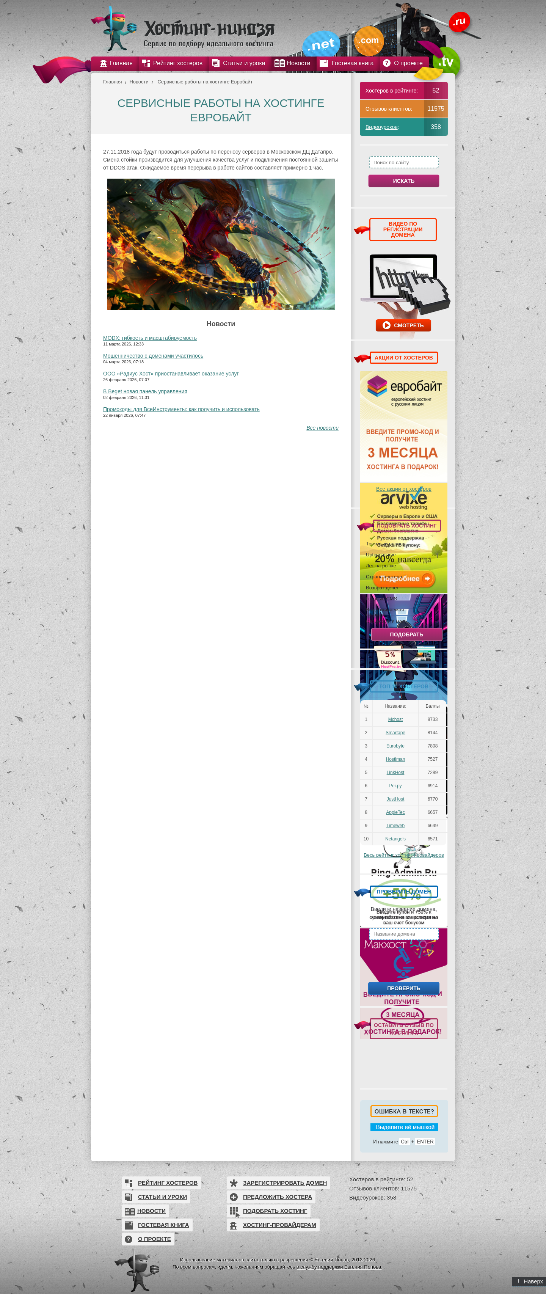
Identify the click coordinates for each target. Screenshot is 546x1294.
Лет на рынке (381, 565)
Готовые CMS (381, 598)
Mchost (395, 719)
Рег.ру (395, 785)
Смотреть (409, 325)
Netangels (395, 839)
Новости (138, 82)
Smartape (395, 732)
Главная (112, 82)
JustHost (396, 799)
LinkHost (396, 772)
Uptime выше (381, 554)
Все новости (322, 428)
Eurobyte (395, 746)
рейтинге (405, 91)
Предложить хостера (277, 1196)
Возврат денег (382, 587)
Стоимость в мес (385, 621)
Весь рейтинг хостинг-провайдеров (404, 855)
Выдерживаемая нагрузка (385, 612)
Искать (404, 181)
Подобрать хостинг (275, 1211)
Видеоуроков (382, 127)
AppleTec (395, 812)
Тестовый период (385, 543)
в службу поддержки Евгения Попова (339, 1267)
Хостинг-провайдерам (279, 1225)
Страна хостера (384, 576)
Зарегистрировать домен (285, 1182)
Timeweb (395, 825)
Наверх (530, 1281)
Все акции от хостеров (403, 489)
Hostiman (395, 759)
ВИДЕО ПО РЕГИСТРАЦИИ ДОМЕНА (403, 229)
